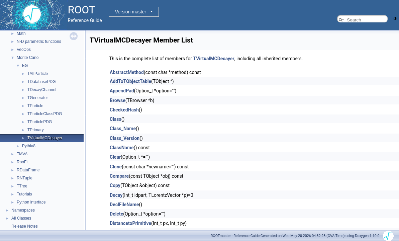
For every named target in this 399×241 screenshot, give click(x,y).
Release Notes (24, 226)
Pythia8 (28, 146)
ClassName (122, 147)
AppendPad (122, 90)
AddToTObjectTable (130, 81)
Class (115, 119)
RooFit (22, 162)
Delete (116, 214)
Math (21, 33)
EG (25, 65)
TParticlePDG (39, 121)
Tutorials (24, 194)
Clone (116, 166)
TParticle (35, 105)
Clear (115, 157)
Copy (115, 185)
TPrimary (35, 130)
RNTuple (24, 178)
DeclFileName (124, 204)
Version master (130, 11)
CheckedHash (124, 109)
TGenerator (37, 97)
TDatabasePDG (41, 81)
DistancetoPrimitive (130, 223)
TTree (22, 186)
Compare (119, 176)
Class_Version (124, 138)
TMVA (22, 154)
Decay (116, 195)
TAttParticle (37, 73)
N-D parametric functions (39, 41)
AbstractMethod (127, 72)
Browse (117, 100)
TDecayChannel (41, 89)
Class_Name (123, 128)
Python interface (31, 202)
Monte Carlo (27, 57)
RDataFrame (28, 170)
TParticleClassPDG (44, 113)
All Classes (21, 218)
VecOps (24, 49)
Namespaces (23, 210)
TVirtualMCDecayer (44, 138)
